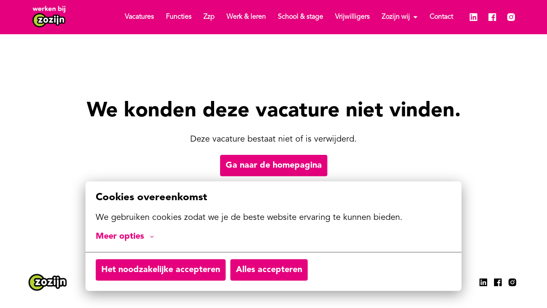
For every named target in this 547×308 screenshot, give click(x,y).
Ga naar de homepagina (274, 165)
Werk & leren (246, 17)
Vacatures (139, 17)
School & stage (300, 17)
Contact (441, 17)
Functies (178, 17)
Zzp (209, 17)
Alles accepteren (269, 270)
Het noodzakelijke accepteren (160, 270)
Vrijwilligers (352, 17)
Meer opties (125, 236)
